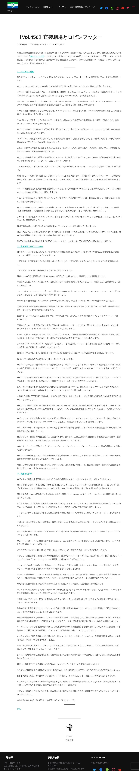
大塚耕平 (23, 44)
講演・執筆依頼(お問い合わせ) (82, 7)
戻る (19, 709)
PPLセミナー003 (37, 56)
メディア (61, 7)
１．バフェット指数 (25, 72)
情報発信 (48, 7)
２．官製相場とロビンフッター (30, 246)
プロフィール (33, 7)
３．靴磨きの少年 (24, 474)
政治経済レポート (39, 44)
